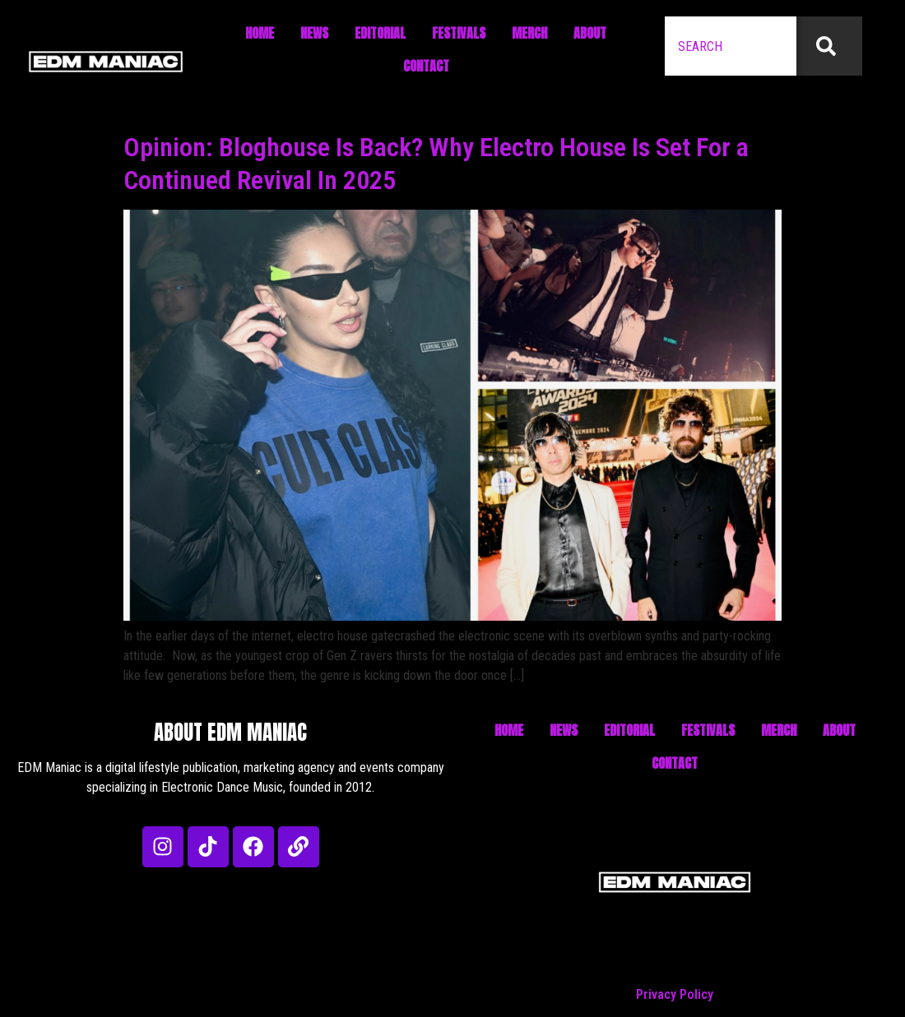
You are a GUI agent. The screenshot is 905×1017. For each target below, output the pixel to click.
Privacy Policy (674, 994)
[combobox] (730, 46)
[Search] (829, 46)
